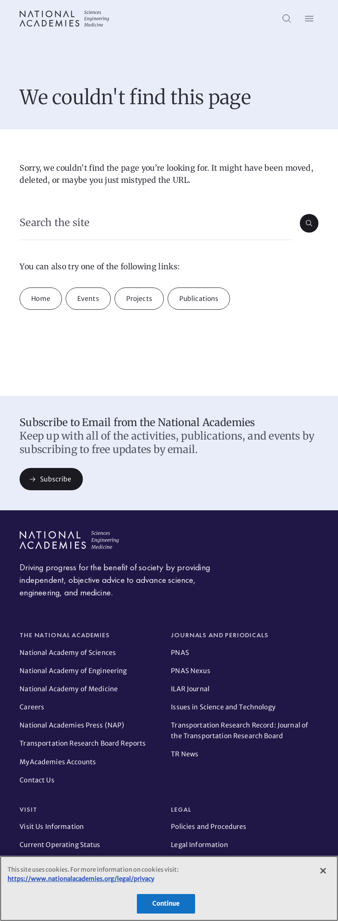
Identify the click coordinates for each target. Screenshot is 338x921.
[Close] (323, 871)
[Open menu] (309, 18)
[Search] (286, 18)
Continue (165, 904)
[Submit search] (309, 223)
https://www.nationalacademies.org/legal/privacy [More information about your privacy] (80, 879)
